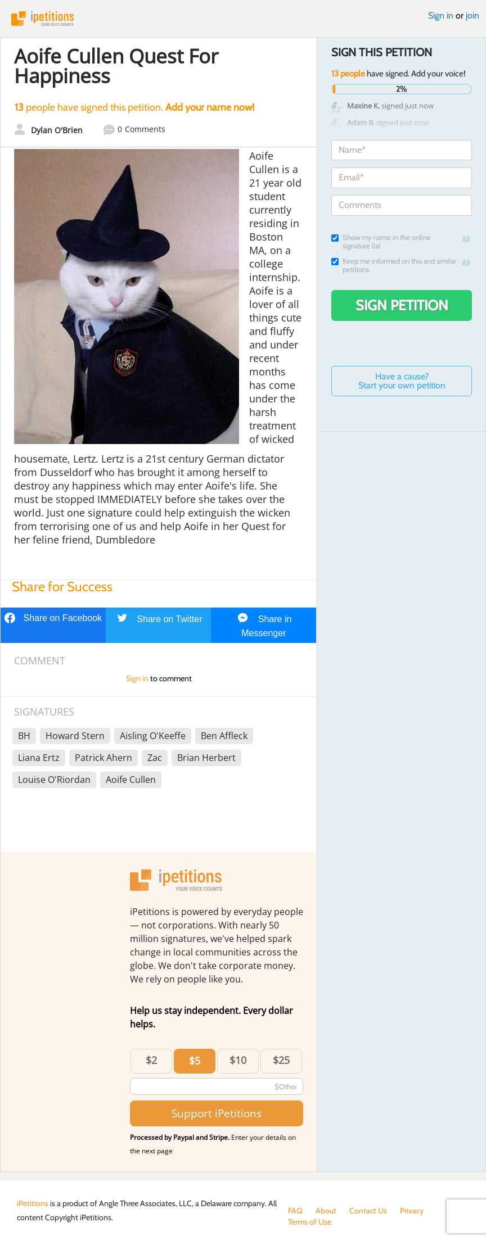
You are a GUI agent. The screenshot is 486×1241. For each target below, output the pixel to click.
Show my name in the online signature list (381, 241)
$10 (238, 1060)
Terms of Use (309, 1222)
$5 (194, 1060)
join (472, 15)
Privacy (412, 1211)
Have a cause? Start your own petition (402, 381)
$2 (151, 1060)
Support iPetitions (217, 1113)
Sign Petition (402, 305)
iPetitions (243, 18)
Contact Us (368, 1211)
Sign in (440, 15)
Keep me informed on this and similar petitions (393, 265)
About (326, 1211)
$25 (281, 1060)
